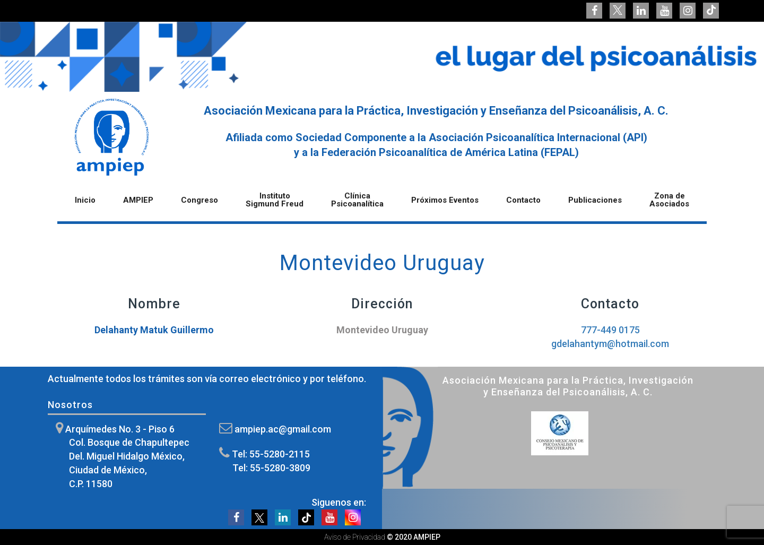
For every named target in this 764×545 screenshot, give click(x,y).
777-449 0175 (610, 329)
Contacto (523, 200)
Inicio (85, 200)
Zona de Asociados (669, 200)
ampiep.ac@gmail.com (283, 429)
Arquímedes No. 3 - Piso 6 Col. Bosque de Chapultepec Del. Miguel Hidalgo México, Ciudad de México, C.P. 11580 (127, 456)
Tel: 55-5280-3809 (271, 467)
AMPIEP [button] (138, 200)
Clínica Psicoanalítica (357, 200)
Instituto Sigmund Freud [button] (274, 200)
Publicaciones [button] (595, 200)
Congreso (199, 200)
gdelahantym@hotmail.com (610, 343)
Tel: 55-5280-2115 (271, 454)
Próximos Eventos (445, 200)
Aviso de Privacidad (354, 537)
